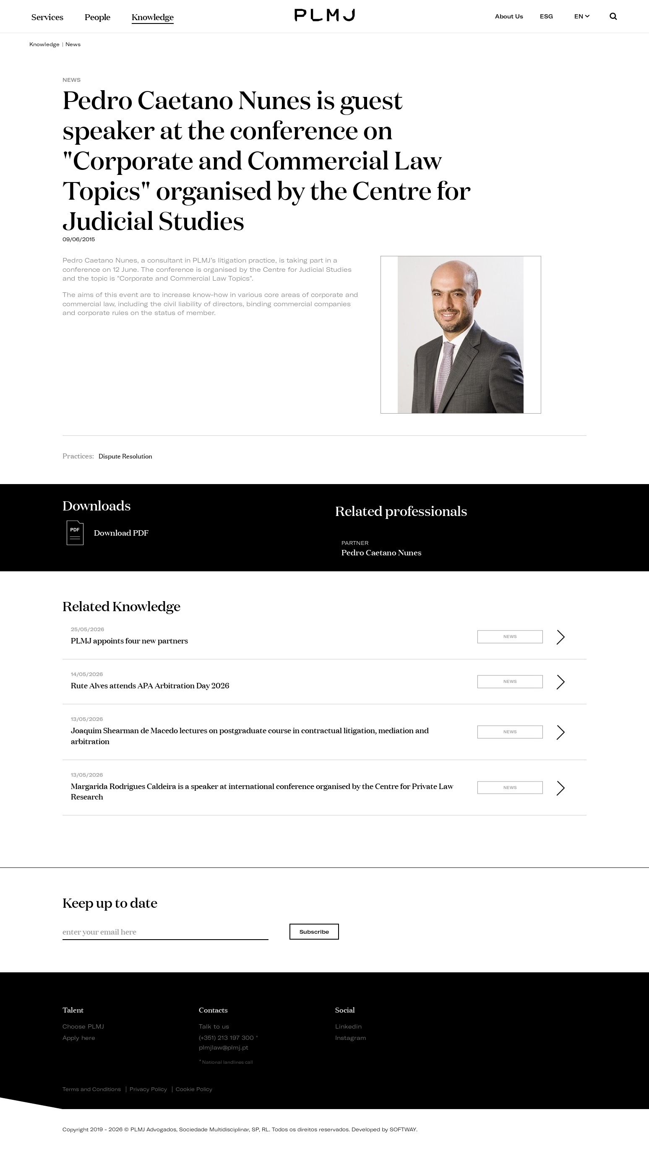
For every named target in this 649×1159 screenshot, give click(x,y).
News (73, 44)
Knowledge (44, 44)
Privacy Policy (148, 1089)
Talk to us (214, 1026)
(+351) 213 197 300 (226, 1037)
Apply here (79, 1037)
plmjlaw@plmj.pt (223, 1047)
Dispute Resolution (125, 455)
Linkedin (348, 1026)
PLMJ (324, 14)
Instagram (350, 1037)
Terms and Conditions (92, 1089)
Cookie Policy (194, 1089)
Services (47, 16)
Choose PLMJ (83, 1026)
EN (582, 16)
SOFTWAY (403, 1129)
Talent (73, 1009)
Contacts (213, 1009)
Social (345, 1009)
